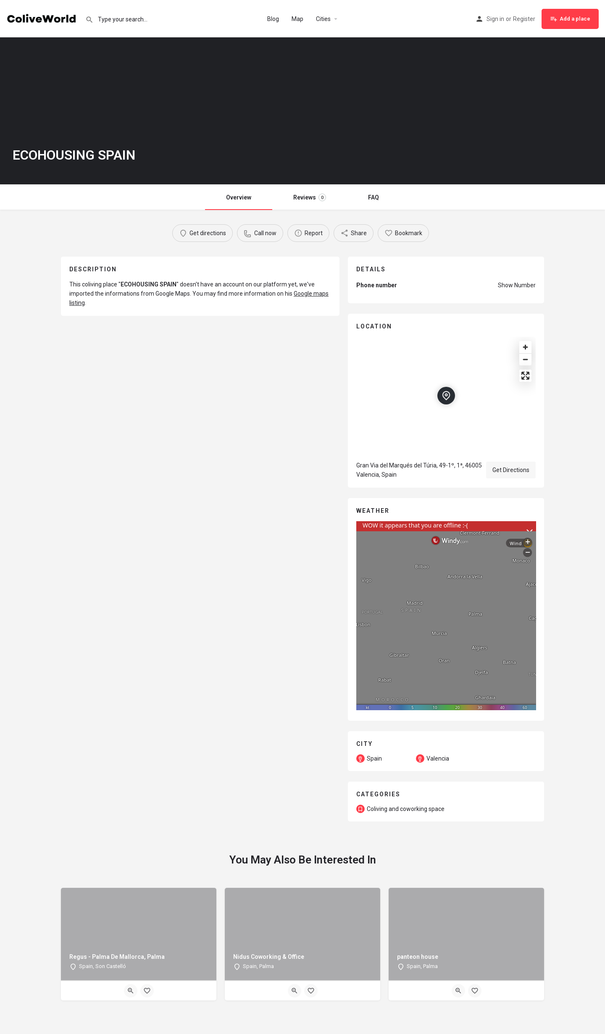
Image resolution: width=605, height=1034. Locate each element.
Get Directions (510, 470)
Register (524, 19)
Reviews (309, 197)
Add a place (570, 19)
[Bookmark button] (147, 990)
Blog (273, 19)
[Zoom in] (525, 347)
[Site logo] (42, 18)
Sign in (495, 19)
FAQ (373, 197)
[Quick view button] (130, 990)
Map (297, 19)
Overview (238, 197)
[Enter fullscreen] (525, 376)
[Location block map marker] (446, 395)
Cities (323, 19)
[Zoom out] (525, 359)
